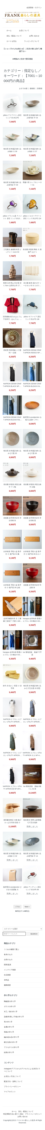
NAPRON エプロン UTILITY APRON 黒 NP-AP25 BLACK (12, 787)
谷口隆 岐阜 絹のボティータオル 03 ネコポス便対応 (32, 284)
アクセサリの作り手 (11, 1047)
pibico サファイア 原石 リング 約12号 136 (32, 318)
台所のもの (8, 960)
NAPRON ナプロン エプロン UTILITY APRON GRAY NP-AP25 (32, 720)
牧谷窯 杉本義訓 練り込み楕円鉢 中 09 (12, 183)
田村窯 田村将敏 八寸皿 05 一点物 (12, 351)
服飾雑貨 (7, 985)
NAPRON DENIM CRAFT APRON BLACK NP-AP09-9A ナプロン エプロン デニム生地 (12, 385)
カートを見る (10, 41)
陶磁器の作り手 (10, 1001)
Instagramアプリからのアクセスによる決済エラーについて (22, 1070)
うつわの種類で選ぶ (11, 949)
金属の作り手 (9, 1027)
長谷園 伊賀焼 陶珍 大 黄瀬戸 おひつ (32, 250)
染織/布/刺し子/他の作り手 (14, 1017)
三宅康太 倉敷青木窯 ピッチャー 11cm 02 (12, 250)
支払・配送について (12, 36)
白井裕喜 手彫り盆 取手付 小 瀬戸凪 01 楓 (12, 552)
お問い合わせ (32, 36)
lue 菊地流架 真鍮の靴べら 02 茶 (32, 787)
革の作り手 (8, 1022)
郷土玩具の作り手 (10, 1042)
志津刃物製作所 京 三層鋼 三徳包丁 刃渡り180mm (12, 620)
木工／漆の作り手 (10, 1012)
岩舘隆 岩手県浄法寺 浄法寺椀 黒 (32, 519)
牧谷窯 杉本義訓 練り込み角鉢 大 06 (12, 150)
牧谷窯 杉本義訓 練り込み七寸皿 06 (32, 452)
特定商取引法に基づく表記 (13, 1114)
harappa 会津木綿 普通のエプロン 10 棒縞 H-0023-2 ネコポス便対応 (12, 653)
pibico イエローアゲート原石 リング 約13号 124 (32, 217)
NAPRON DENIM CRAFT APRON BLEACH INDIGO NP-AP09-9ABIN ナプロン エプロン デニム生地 (32, 385)
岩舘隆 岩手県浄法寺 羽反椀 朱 (32, 586)
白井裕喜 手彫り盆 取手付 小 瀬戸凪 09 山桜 (12, 586)
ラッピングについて (30, 41)
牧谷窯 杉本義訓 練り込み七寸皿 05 (12, 452)
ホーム (7, 30)
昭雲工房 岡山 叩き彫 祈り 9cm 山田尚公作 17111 (12, 284)
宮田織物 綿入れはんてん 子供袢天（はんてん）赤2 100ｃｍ (12, 318)
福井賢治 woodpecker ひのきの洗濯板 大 (12, 888)
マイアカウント (10, 1092)
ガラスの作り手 (10, 1006)
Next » (27, 907)
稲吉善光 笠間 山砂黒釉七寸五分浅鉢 (32, 821)
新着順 (39, 88)
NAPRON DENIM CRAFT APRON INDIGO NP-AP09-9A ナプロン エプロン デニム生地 (32, 351)
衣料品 (6, 980)
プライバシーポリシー (12, 1086)
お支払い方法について (12, 1076)
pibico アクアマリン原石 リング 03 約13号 (12, 116)
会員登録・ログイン (33, 8)
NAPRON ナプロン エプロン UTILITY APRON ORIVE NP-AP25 (12, 754)
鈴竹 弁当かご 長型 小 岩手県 (12, 687)
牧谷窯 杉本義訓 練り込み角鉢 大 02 (12, 855)
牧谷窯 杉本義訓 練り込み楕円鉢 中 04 (32, 116)
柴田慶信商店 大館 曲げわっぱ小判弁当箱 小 (12, 821)
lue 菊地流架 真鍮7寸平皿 (32, 653)
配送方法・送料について (13, 1081)
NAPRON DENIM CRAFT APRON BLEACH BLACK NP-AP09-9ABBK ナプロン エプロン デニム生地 (12, 418)
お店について (22, 30)
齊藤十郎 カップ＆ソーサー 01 (32, 183)
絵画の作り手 (9, 1052)
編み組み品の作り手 (11, 1037)
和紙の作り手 (9, 1032)
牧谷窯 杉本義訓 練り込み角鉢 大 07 (32, 150)
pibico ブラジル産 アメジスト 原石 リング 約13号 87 (12, 217)
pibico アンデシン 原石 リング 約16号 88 (32, 888)
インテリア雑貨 (10, 970)
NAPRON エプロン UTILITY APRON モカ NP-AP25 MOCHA (32, 754)
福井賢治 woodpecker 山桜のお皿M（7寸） (32, 418)
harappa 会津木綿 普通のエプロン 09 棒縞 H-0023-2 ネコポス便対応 (32, 620)
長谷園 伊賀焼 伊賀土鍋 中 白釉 (32, 485)
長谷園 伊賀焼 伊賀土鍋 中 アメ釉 (12, 485)
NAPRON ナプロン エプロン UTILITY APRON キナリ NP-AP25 (12, 720)
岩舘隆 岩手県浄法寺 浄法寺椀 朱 (12, 519)
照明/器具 (7, 965)
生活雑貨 (7, 975)
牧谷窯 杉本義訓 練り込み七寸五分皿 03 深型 (32, 687)
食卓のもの (8, 954)
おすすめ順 (23, 88)
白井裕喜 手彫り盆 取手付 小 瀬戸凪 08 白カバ (32, 552)
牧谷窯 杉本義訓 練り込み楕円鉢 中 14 (32, 855)
